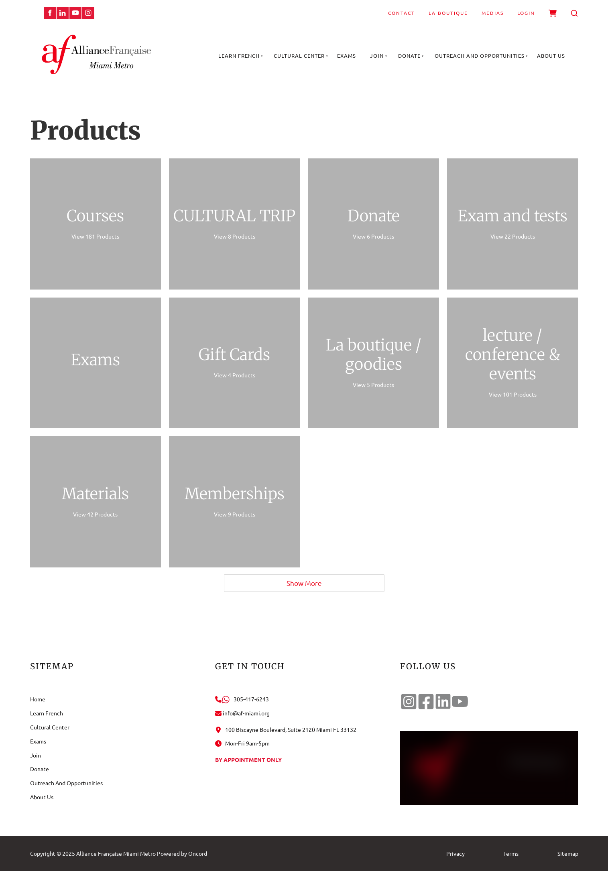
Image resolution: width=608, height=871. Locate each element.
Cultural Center (299, 55)
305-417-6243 (242, 699)
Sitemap (567, 853)
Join (377, 55)
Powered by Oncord (182, 853)
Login (526, 13)
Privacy (455, 853)
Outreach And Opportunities (480, 55)
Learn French (239, 55)
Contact (401, 13)
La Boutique (448, 13)
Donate (409, 55)
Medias (493, 13)
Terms (511, 853)
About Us (551, 55)
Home (37, 699)
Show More (304, 583)
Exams (346, 55)
